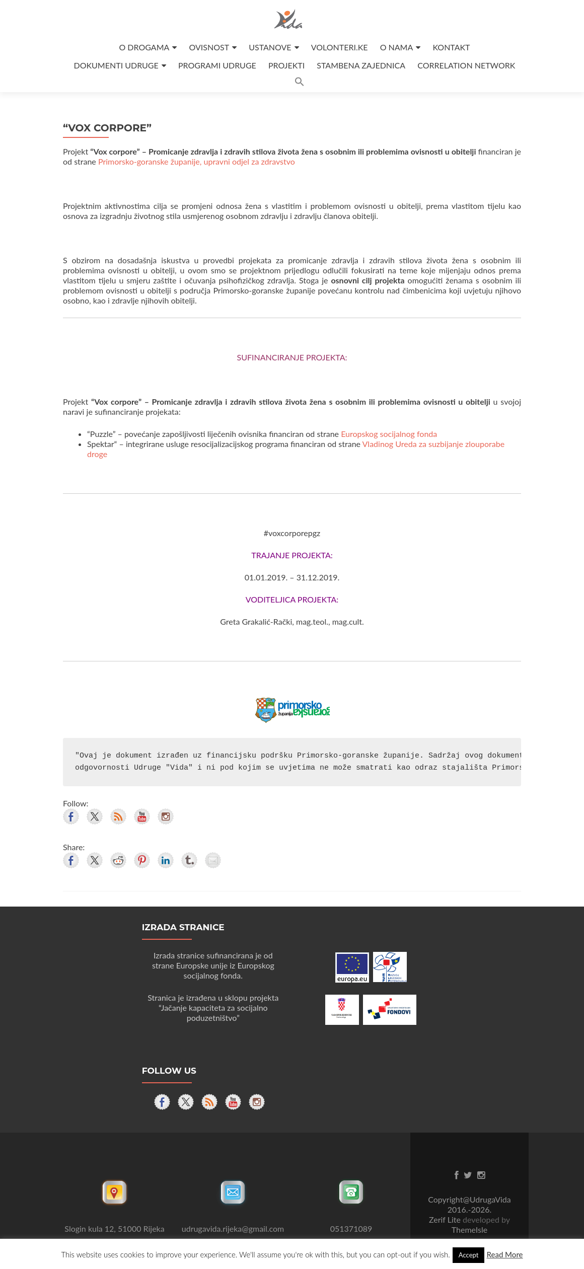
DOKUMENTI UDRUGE (116, 65)
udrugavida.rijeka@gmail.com (233, 1228)
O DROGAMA (144, 47)
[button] (300, 83)
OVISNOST (209, 47)
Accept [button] (469, 1255)
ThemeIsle (469, 1229)
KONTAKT (451, 47)
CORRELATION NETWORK (466, 65)
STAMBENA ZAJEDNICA (361, 65)
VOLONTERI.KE (339, 47)
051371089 (351, 1228)
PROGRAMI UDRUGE (217, 65)
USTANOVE (270, 47)
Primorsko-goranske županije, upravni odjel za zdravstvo (196, 161)
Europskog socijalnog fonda (389, 433)
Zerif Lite (446, 1219)
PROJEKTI (286, 65)
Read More (504, 1254)
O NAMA (396, 47)
